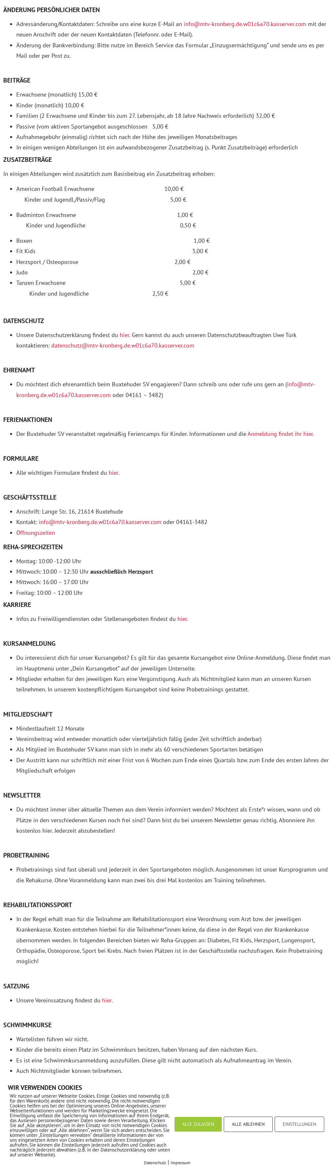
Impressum (180, 1163)
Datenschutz (155, 1163)
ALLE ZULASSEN (198, 1124)
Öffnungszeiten (35, 532)
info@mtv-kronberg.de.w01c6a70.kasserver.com (245, 24)
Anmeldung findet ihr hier (280, 434)
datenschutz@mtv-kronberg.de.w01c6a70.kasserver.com (122, 345)
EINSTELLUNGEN (299, 1124)
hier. (125, 335)
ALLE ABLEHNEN (248, 1124)
